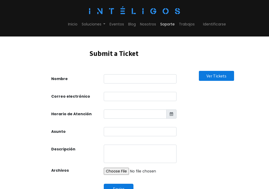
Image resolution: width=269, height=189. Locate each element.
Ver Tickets (216, 75)
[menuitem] (73, 24)
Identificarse (214, 24)
